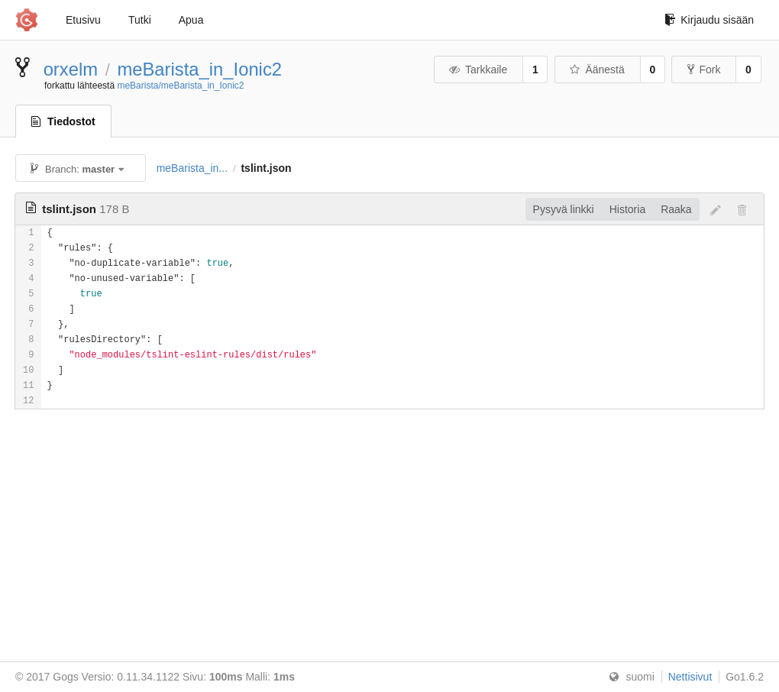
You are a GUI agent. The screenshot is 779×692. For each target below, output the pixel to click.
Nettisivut (690, 677)
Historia (627, 209)
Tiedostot (63, 121)
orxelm (71, 69)
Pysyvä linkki (563, 209)
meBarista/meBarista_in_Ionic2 (180, 85)
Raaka (676, 209)
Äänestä (596, 69)
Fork (703, 69)
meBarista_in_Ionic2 (199, 69)
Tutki (139, 20)
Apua (191, 20)
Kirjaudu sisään (709, 20)
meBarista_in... (192, 168)
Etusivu (83, 20)
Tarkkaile (477, 69)
